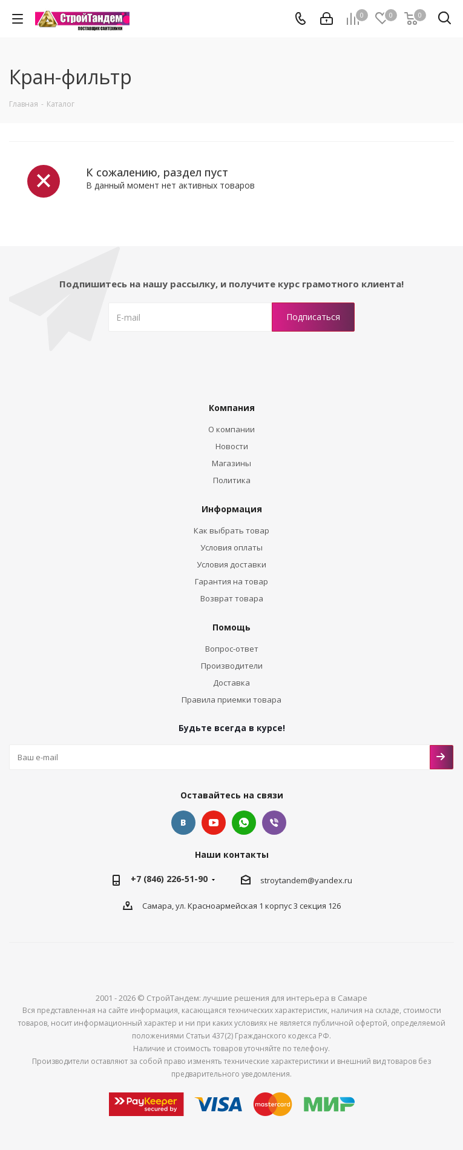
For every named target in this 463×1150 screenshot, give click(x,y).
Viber (274, 823)
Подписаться (441, 757)
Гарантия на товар (231, 581)
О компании (231, 429)
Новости (231, 446)
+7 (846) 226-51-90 (169, 878)
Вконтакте (183, 823)
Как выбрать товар (231, 530)
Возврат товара (231, 598)
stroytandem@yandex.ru (306, 880)
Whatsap (244, 823)
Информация (232, 509)
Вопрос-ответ (231, 648)
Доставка (231, 682)
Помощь (231, 627)
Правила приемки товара (231, 699)
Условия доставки (231, 564)
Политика (232, 480)
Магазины (231, 463)
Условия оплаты (231, 547)
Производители (232, 665)
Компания (232, 407)
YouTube (214, 823)
